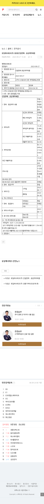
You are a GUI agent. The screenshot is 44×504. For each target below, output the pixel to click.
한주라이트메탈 (11, 411)
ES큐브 (8, 405)
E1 (6, 392)
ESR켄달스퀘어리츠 (12, 395)
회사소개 (9, 484)
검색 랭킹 (5, 424)
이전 (35, 305)
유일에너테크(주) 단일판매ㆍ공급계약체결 (25, 278)
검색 (36, 10)
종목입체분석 (28, 15)
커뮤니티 (5, 15)
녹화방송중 (22, 324)
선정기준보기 (14, 383)
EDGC (8, 408)
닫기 (41, 3)
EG (7, 399)
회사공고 (18, 484)
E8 (6, 389)
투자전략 (16, 15)
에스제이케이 (10, 414)
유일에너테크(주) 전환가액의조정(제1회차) (25, 283)
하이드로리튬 (10, 402)
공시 (9, 49)
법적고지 (22, 486)
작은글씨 (39, 57)
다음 (41, 305)
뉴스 (39, 15)
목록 (5, 271)
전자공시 (17, 49)
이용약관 (34, 484)
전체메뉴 (42, 10)
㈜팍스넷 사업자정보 (21, 490)
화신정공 (9, 417)
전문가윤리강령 (33, 486)
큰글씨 (41, 57)
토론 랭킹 (13, 424)
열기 (42, 494)
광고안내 (26, 484)
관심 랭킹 (22, 424)
